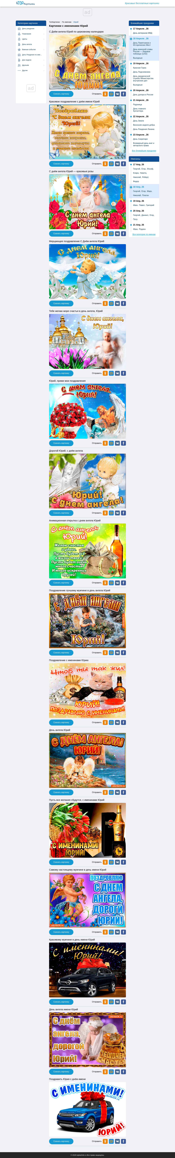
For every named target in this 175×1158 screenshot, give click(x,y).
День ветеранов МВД (142, 33)
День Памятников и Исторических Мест (142, 44)
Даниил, (145, 215)
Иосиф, (150, 169)
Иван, (135, 205)
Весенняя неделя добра (144, 125)
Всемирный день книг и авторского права (143, 144)
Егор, (143, 169)
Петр (135, 219)
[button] (117, 94)
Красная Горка (139, 68)
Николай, (137, 177)
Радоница (137, 104)
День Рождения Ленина (143, 129)
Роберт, (145, 177)
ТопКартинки (54, 22)
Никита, (143, 173)
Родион (142, 229)
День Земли (138, 121)
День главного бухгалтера (139, 110)
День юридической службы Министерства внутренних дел (143, 78)
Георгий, (137, 169)
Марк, (149, 191)
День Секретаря (140, 139)
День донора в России (143, 95)
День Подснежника (141, 72)
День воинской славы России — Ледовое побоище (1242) (143, 51)
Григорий (150, 205)
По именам (66, 22)
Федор (136, 181)
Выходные (137, 58)
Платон (145, 195)
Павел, (142, 205)
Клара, (136, 173)
